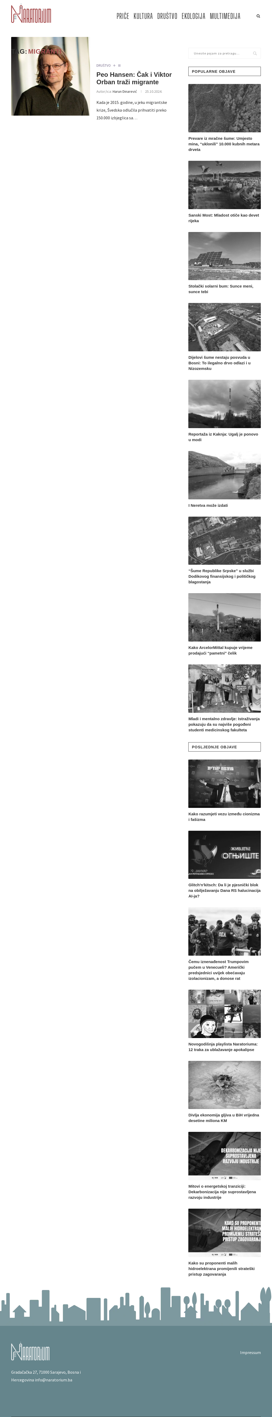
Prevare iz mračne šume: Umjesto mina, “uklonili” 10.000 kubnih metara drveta (224, 144)
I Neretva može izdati (208, 505)
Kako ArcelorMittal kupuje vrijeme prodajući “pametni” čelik (220, 650)
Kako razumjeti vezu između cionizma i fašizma (224, 817)
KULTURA (143, 15)
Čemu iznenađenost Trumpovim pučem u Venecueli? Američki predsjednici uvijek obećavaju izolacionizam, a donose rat (218, 970)
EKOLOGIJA (194, 15)
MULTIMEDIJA (225, 15)
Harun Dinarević (125, 91)
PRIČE (123, 15)
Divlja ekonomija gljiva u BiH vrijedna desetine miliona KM (223, 1118)
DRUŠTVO (167, 15)
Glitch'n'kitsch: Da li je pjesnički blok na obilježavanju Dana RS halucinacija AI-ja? (224, 890)
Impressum (250, 1352)
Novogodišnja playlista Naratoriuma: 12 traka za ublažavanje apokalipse (223, 1047)
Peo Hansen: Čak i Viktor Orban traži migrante (134, 78)
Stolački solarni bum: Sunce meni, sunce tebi (220, 289)
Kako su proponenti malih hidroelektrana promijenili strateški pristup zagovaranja (221, 1268)
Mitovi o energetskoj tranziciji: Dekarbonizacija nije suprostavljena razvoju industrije (222, 1192)
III (119, 66)
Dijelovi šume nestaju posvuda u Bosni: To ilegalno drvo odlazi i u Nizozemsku (219, 363)
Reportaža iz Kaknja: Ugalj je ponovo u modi (223, 437)
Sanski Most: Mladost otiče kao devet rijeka (223, 218)
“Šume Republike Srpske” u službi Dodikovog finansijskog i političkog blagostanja (222, 576)
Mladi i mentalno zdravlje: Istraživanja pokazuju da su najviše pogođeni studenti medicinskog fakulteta (224, 724)
